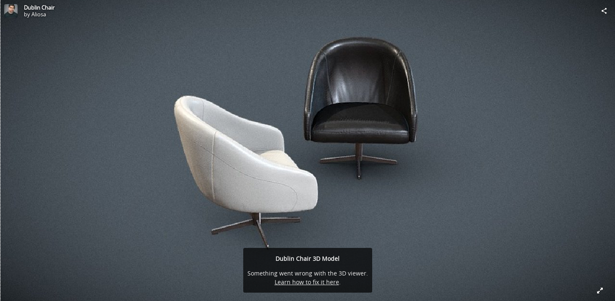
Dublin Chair (39, 7)
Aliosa (38, 14)
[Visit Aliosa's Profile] (11, 11)
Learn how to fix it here (307, 282)
